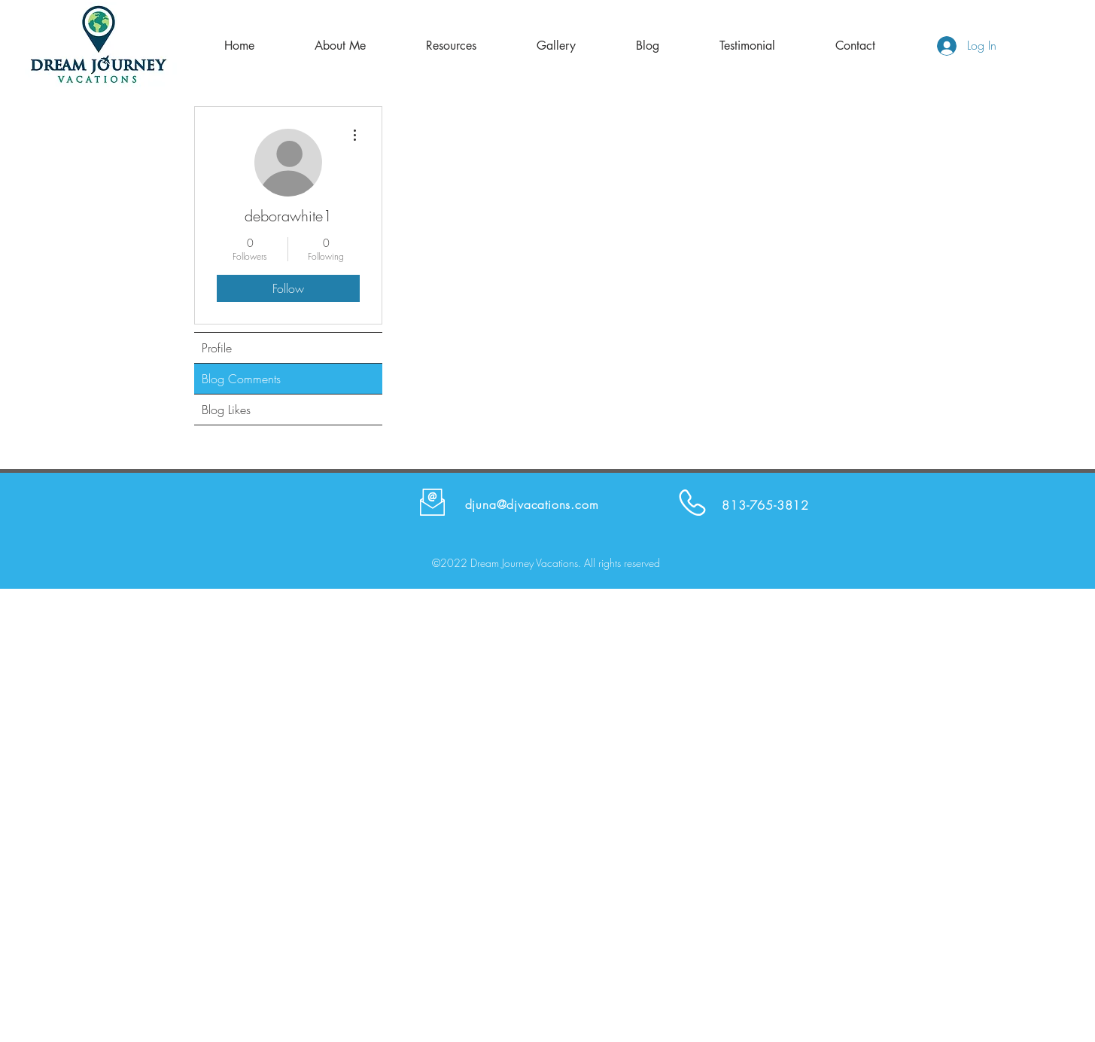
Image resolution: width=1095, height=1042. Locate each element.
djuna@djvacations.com (532, 504)
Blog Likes (226, 409)
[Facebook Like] (876, 502)
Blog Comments (241, 378)
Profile (217, 348)
